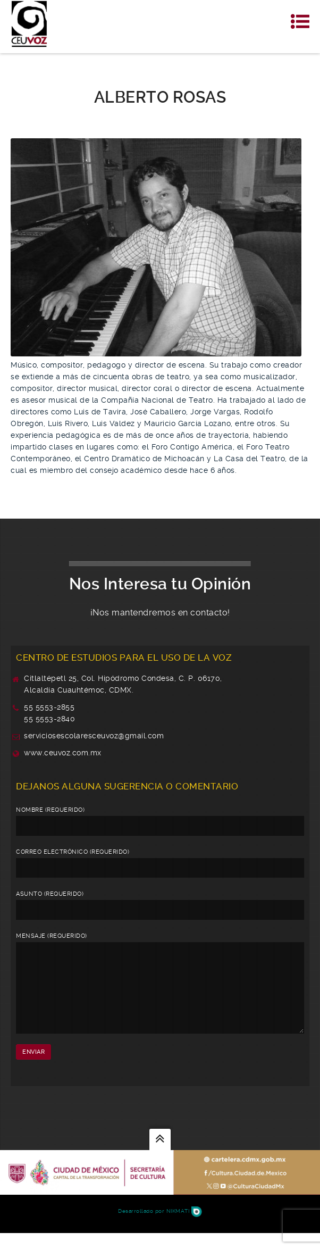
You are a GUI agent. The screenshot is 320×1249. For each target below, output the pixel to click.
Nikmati (184, 1227)
